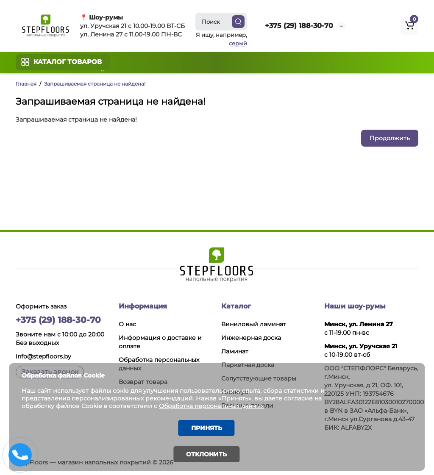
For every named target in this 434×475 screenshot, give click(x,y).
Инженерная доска (251, 338)
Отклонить (206, 454)
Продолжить (390, 138)
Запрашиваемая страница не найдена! (94, 84)
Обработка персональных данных (222, 405)
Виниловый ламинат (253, 324)
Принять (206, 427)
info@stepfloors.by (43, 356)
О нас (127, 324)
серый (238, 43)
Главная (26, 84)
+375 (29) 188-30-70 (299, 26)
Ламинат (234, 351)
